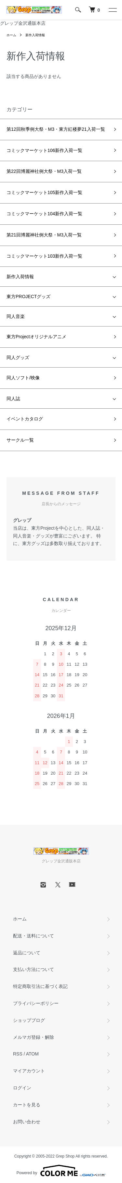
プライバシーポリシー (36, 1003)
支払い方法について (33, 969)
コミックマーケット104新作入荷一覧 (44, 213)
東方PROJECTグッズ (28, 296)
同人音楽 (16, 316)
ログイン (22, 1087)
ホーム (11, 35)
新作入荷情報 (35, 35)
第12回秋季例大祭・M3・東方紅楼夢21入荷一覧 (56, 129)
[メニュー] (112, 10)
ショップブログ (29, 1020)
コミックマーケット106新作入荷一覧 (44, 150)
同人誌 (13, 398)
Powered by (61, 1170)
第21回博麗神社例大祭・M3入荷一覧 (44, 234)
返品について (26, 952)
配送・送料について (33, 935)
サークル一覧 (20, 440)
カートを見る (26, 1104)
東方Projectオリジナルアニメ (36, 336)
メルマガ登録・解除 (33, 1037)
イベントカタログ (25, 418)
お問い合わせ (26, 1121)
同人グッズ (18, 357)
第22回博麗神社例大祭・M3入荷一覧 (44, 171)
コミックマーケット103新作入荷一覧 (44, 256)
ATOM (32, 1053)
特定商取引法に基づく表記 (40, 986)
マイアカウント (29, 1070)
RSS (17, 1053)
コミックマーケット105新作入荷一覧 (44, 192)
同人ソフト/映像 (23, 377)
